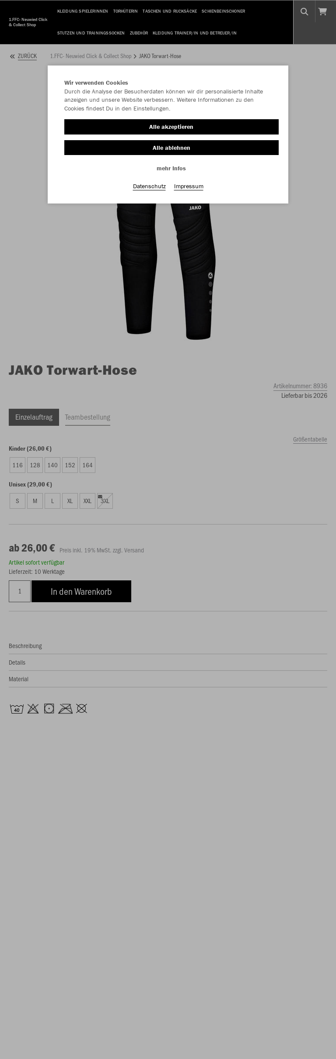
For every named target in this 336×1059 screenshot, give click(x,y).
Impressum (188, 188)
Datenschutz (149, 188)
